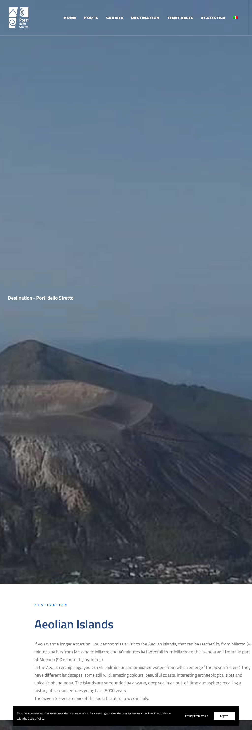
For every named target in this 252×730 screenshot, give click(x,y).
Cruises (114, 17)
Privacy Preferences (196, 715)
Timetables (180, 17)
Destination (145, 17)
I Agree (224, 715)
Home (70, 17)
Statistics (213, 17)
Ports (91, 17)
